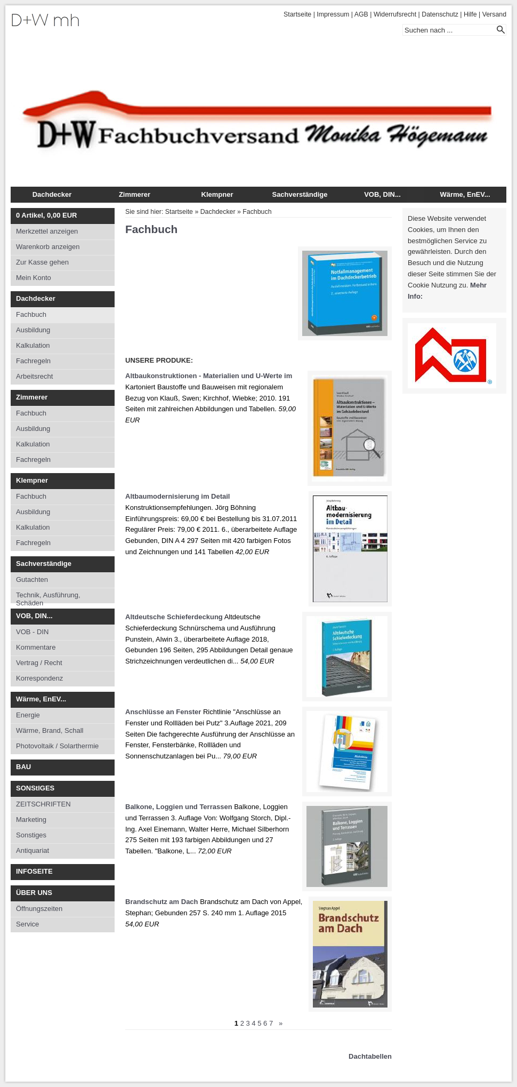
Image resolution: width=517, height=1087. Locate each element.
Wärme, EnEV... (465, 194)
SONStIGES (35, 788)
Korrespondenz (39, 678)
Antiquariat (32, 850)
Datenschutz (440, 14)
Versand (494, 14)
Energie (28, 715)
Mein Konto (33, 278)
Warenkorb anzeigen (47, 247)
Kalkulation (33, 345)
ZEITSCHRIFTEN (43, 804)
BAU (23, 767)
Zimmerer (134, 194)
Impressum (333, 14)
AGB (361, 14)
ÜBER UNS (34, 893)
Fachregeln (33, 361)
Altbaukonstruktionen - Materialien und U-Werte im (208, 376)
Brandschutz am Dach (161, 902)
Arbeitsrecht (34, 376)
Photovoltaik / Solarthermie (57, 746)
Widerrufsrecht (395, 14)
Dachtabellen (370, 1056)
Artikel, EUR (46, 215)
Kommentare (35, 647)
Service (27, 924)
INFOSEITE (34, 871)
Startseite (297, 14)
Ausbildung (33, 330)
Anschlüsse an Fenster (163, 712)
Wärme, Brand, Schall (49, 730)
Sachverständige (299, 194)
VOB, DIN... (382, 194)
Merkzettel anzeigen (47, 231)
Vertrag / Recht (39, 663)
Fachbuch (31, 314)
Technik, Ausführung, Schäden (48, 597)
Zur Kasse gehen (42, 262)
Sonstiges (31, 835)
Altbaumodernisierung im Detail (177, 496)
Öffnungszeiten (39, 909)
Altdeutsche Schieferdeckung (174, 617)
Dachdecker (52, 194)
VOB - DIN (32, 632)
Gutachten (32, 580)
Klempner (217, 194)
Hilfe (470, 14)
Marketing (31, 820)
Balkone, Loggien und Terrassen (178, 807)
